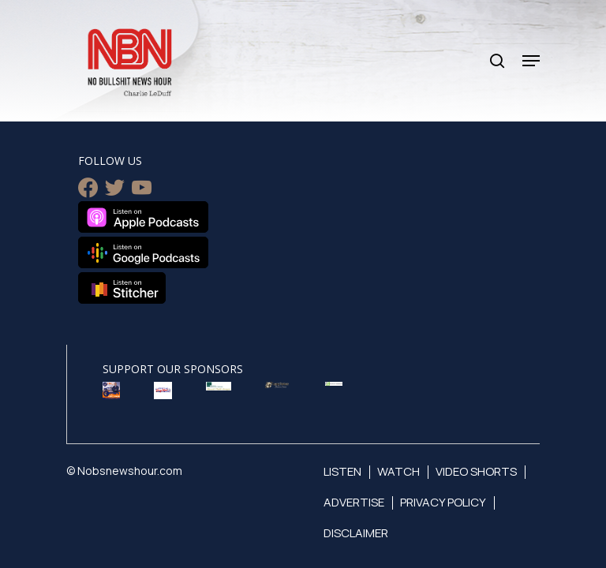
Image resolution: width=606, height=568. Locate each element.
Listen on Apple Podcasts (143, 217)
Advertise (354, 502)
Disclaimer (356, 533)
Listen (342, 471)
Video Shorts (476, 471)
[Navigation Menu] (531, 61)
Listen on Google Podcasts (143, 252)
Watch (398, 471)
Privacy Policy (443, 502)
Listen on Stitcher (122, 288)
